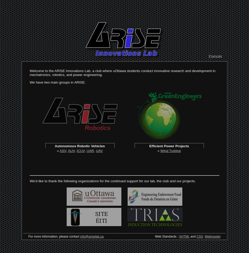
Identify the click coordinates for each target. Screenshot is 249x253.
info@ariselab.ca (92, 236)
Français (215, 56)
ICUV (81, 151)
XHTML (184, 236)
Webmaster (213, 236)
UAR (90, 151)
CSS (200, 236)
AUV (71, 151)
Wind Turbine (170, 151)
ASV (63, 151)
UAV (99, 151)
